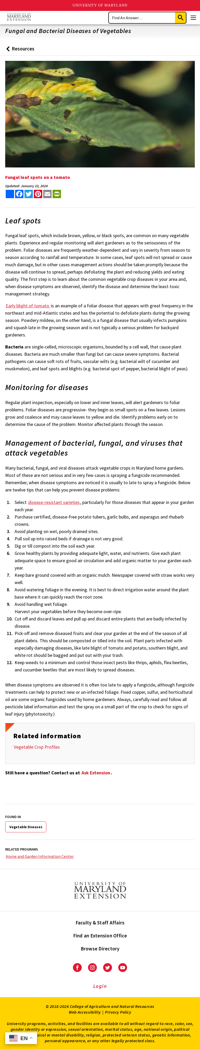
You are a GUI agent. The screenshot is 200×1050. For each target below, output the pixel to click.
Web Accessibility (85, 1012)
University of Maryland (100, 5)
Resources (19, 51)
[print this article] (56, 194)
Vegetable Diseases (25, 827)
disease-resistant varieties (54, 502)
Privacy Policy (118, 1012)
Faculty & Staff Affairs (100, 922)
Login (100, 986)
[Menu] (193, 17)
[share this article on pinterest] (38, 194)
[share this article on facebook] (19, 194)
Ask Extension (96, 773)
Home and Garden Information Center (40, 856)
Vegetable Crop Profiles (37, 747)
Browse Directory (100, 948)
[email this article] (47, 194)
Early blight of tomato (28, 306)
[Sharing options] (10, 194)
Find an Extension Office (100, 935)
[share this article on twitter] (28, 194)
